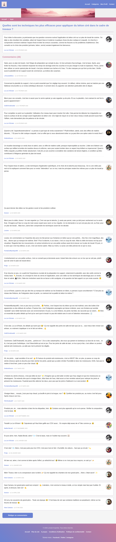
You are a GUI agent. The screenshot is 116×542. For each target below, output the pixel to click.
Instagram (70, 537)
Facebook (56, 537)
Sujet (11, 19)
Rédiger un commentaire (17, 515)
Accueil (87, 4)
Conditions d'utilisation (57, 532)
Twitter (63, 537)
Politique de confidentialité (75, 532)
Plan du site (35, 532)
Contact (111, 4)
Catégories (95, 4)
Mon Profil (103, 4)
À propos (44, 532)
